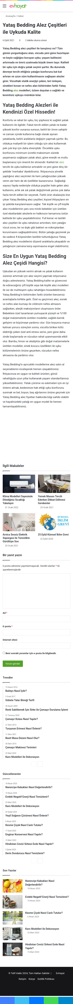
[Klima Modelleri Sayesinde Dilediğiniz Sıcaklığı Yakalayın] (19, 484)
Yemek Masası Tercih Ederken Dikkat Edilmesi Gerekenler (51, 500)
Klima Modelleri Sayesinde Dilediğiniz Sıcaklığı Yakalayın (18, 500)
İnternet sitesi (10, 639)
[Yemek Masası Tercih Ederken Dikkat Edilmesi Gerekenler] (54, 484)
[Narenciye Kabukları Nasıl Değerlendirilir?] (13, 886)
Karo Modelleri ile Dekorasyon (42, 928)
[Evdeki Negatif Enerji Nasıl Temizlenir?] (13, 902)
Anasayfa (9, 16)
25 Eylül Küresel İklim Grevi (53, 534)
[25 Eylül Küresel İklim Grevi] (54, 522)
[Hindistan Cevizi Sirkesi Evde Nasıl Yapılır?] (13, 949)
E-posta (7, 626)
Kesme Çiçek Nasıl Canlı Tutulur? (44, 912)
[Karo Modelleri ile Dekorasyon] (13, 933)
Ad (5, 613)
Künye (32, 979)
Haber (20, 16)
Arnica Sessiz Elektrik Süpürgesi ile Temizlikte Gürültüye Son (16, 538)
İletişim (22, 979)
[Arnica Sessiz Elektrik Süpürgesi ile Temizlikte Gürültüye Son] (19, 522)
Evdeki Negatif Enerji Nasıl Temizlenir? (47, 896)
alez (15, 90)
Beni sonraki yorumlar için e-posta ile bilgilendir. (31, 653)
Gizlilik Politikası (45, 979)
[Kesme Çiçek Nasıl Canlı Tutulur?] (13, 918)
